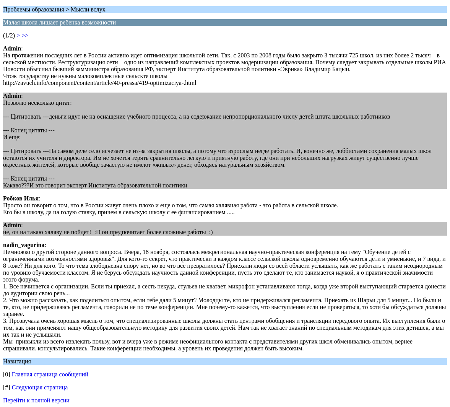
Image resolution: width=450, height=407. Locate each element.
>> (24, 35)
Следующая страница (40, 387)
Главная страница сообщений (50, 374)
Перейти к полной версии (36, 400)
